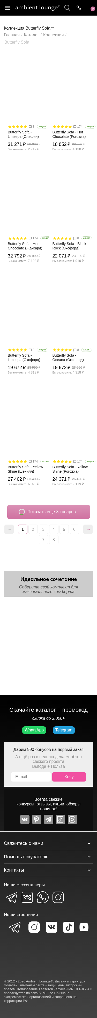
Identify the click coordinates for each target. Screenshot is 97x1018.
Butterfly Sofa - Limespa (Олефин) (23, 134)
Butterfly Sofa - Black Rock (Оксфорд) (69, 246)
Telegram (63, 730)
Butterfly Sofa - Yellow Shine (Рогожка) (70, 469)
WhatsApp (34, 730)
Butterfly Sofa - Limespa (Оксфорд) (24, 357)
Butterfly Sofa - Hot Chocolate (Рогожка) (69, 134)
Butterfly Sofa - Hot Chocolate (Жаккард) (25, 246)
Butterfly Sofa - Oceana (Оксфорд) (68, 357)
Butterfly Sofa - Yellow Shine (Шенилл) (25, 469)
